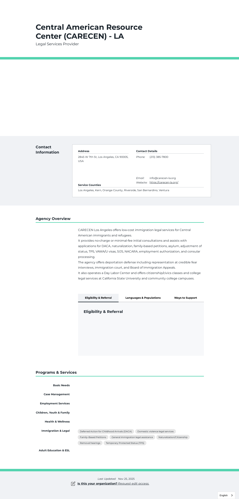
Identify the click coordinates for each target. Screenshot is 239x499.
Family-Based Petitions (93, 437)
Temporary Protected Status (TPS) (125, 442)
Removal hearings (90, 442)
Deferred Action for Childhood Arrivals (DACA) (106, 431)
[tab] (98, 298)
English (224, 495)
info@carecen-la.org (163, 178)
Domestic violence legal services (155, 431)
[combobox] (226, 495)
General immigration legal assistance (132, 437)
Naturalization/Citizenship (172, 437)
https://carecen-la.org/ (164, 182)
